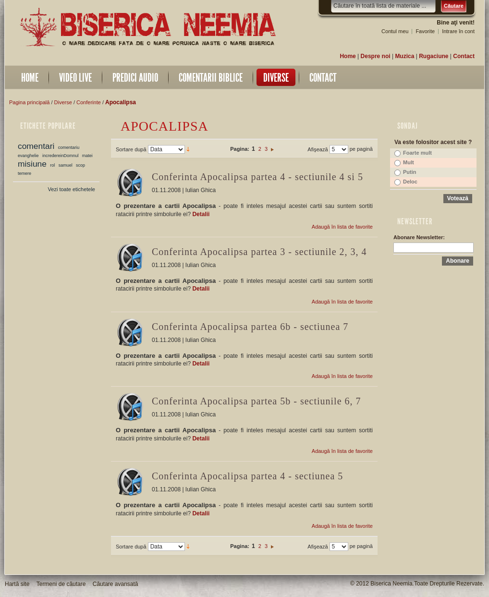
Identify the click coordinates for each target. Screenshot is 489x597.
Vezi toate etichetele (71, 189)
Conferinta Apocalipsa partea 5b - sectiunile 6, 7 (256, 401)
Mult (408, 162)
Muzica (404, 56)
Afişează (317, 149)
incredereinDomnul (60, 155)
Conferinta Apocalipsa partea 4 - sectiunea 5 (247, 476)
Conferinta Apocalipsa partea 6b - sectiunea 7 (250, 326)
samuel (66, 165)
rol (52, 165)
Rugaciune (433, 56)
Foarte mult (417, 153)
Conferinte (88, 102)
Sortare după (131, 149)
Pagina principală (29, 102)
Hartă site (17, 584)
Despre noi (376, 56)
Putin (409, 172)
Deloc (410, 181)
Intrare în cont (458, 31)
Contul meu (394, 31)
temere (24, 173)
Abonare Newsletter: (419, 237)
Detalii (200, 214)
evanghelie (28, 155)
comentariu (69, 147)
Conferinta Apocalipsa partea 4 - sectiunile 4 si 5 (257, 176)
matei (87, 155)
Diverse (63, 102)
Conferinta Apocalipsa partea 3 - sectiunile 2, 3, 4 (259, 251)
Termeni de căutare (61, 584)
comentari (36, 146)
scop (80, 165)
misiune (32, 164)
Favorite (425, 31)
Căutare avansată (115, 584)
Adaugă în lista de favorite (342, 227)
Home (347, 56)
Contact (464, 56)
